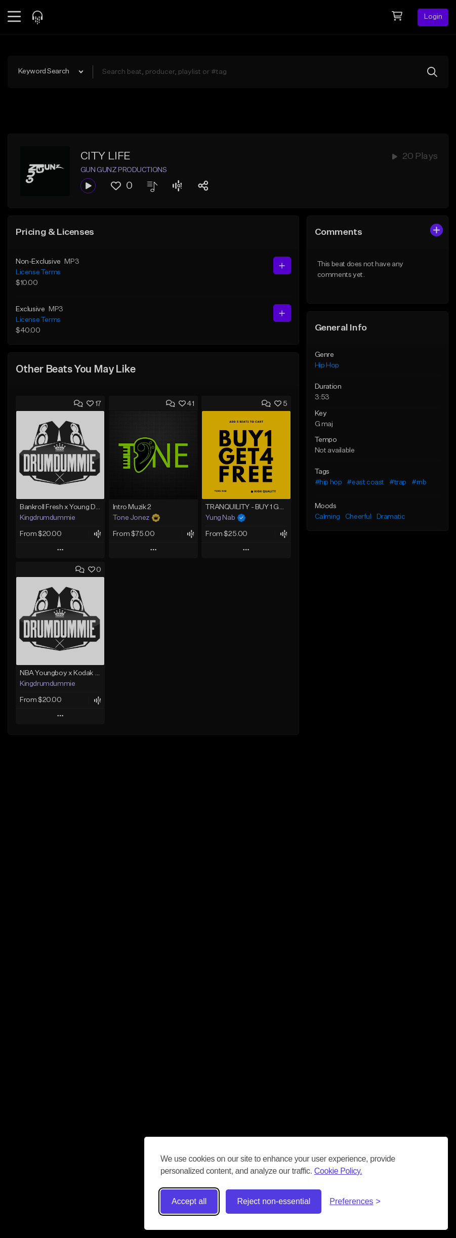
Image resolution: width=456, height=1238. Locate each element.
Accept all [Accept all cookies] (189, 1201)
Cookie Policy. (338, 1171)
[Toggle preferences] (355, 1201)
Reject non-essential (273, 1201)
